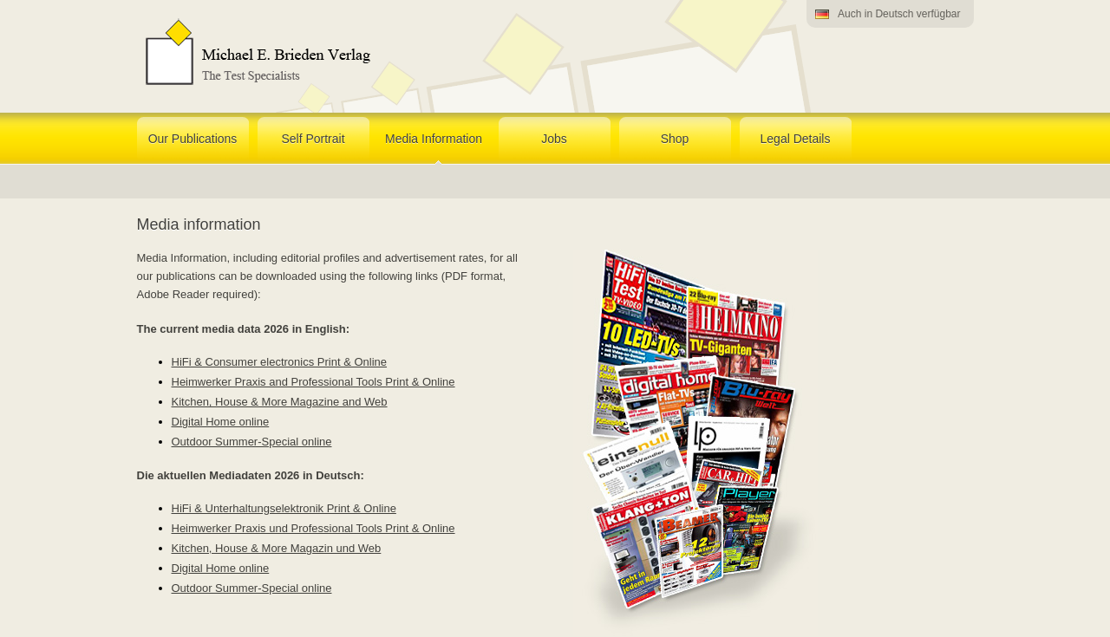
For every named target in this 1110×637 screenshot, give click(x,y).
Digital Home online (221, 421)
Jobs (554, 139)
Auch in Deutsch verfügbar (899, 14)
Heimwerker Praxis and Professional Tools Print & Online (313, 381)
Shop (675, 139)
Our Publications (193, 139)
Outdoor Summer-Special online (252, 441)
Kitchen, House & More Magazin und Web (277, 548)
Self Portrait (312, 139)
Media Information (433, 139)
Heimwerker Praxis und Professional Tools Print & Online (313, 528)
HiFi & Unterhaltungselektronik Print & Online (284, 508)
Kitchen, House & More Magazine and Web (280, 401)
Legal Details (796, 139)
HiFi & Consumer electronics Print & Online (280, 361)
